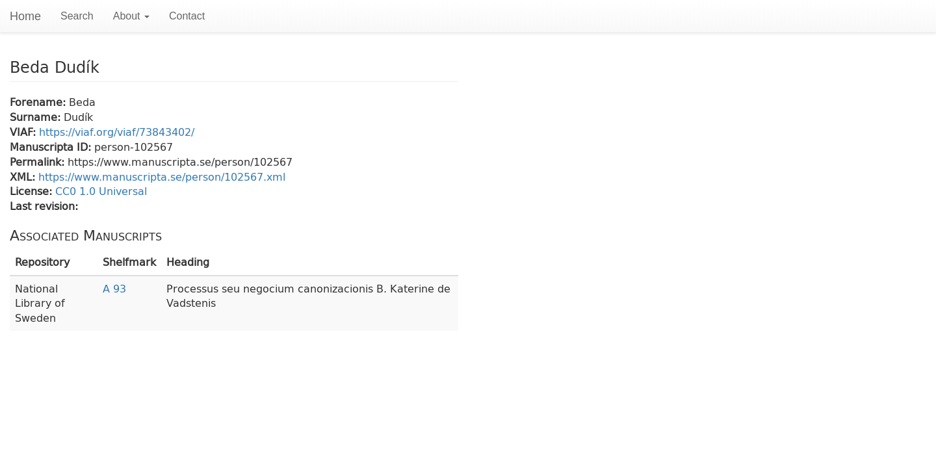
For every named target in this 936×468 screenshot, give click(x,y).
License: (32, 191)
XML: (24, 176)
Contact (187, 15)
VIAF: (24, 132)
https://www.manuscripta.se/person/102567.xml (161, 176)
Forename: (39, 102)
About (131, 15)
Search (77, 15)
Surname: (37, 117)
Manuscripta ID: (52, 146)
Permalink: (39, 161)
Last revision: (44, 206)
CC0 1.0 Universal (101, 191)
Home (25, 16)
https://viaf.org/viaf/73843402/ (116, 132)
